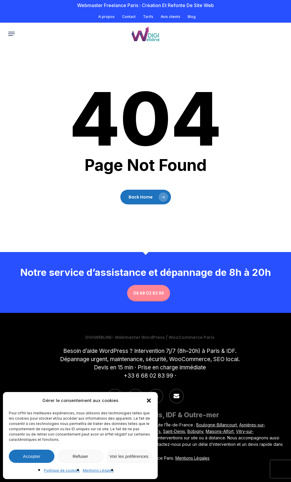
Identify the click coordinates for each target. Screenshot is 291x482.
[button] (149, 400)
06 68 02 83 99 (148, 293)
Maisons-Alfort (220, 431)
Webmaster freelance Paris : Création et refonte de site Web (145, 5)
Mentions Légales (98, 470)
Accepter (31, 456)
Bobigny (195, 431)
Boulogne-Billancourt (216, 424)
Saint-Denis (174, 431)
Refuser (80, 456)
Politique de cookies (62, 470)
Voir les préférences (129, 456)
